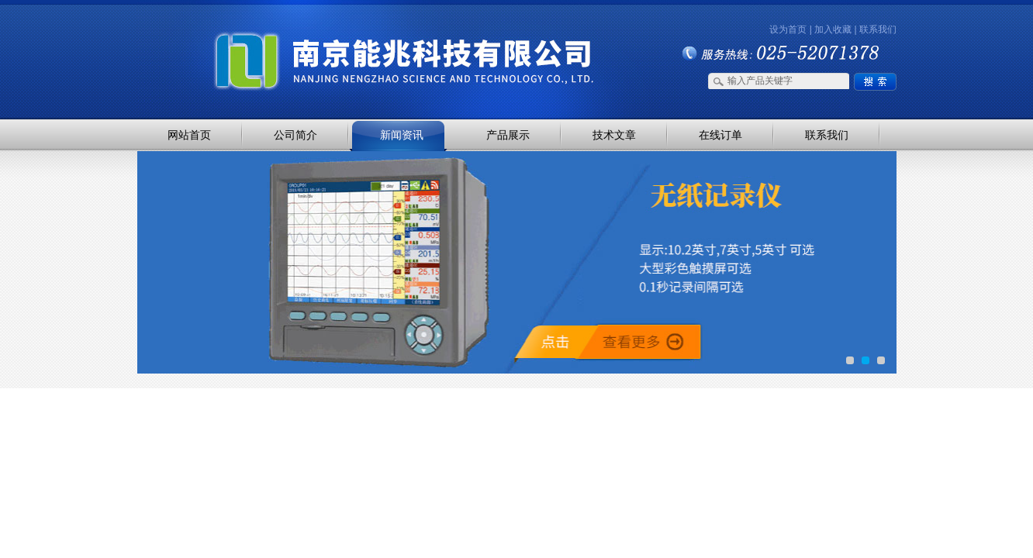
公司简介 (295, 135)
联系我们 (878, 29)
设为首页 (788, 29)
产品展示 (508, 135)
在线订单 (720, 135)
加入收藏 (833, 29)
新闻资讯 (401, 135)
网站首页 (189, 135)
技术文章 (614, 135)
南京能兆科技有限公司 (299, 33)
